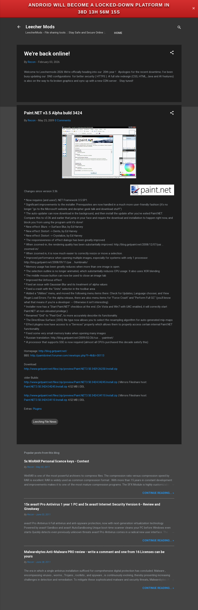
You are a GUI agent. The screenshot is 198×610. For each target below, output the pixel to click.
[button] (172, 53)
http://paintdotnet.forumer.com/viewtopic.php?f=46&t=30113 (67, 355)
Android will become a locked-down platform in (99, 4)
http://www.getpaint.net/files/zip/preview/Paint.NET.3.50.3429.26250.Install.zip (70, 368)
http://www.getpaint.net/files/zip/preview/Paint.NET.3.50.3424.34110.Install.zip (70, 395)
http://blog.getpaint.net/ (53, 351)
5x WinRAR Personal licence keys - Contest (56, 461)
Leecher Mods (40, 26)
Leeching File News (44, 421)
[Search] (179, 28)
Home (118, 33)
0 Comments (63, 120)
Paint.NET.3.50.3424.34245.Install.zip (45, 386)
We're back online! (47, 53)
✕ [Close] (193, 9)
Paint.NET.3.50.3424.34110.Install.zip (45, 400)
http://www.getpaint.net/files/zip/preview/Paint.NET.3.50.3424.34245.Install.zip (70, 382)
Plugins (37, 408)
